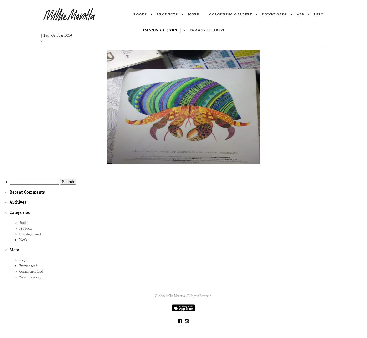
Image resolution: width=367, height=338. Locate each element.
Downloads (274, 14)
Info (319, 14)
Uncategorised (30, 234)
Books (140, 14)
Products (167, 14)
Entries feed (28, 266)
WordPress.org (30, 277)
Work (194, 14)
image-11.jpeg (203, 30)
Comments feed (31, 271)
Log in (24, 260)
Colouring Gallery (230, 14)
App (300, 14)
